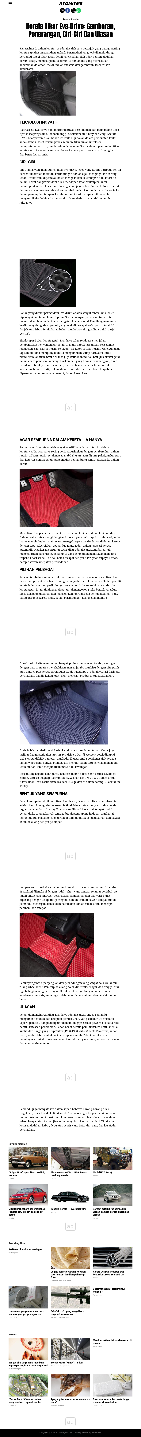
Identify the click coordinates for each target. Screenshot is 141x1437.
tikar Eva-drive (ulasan (70, 801)
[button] (10, 3)
